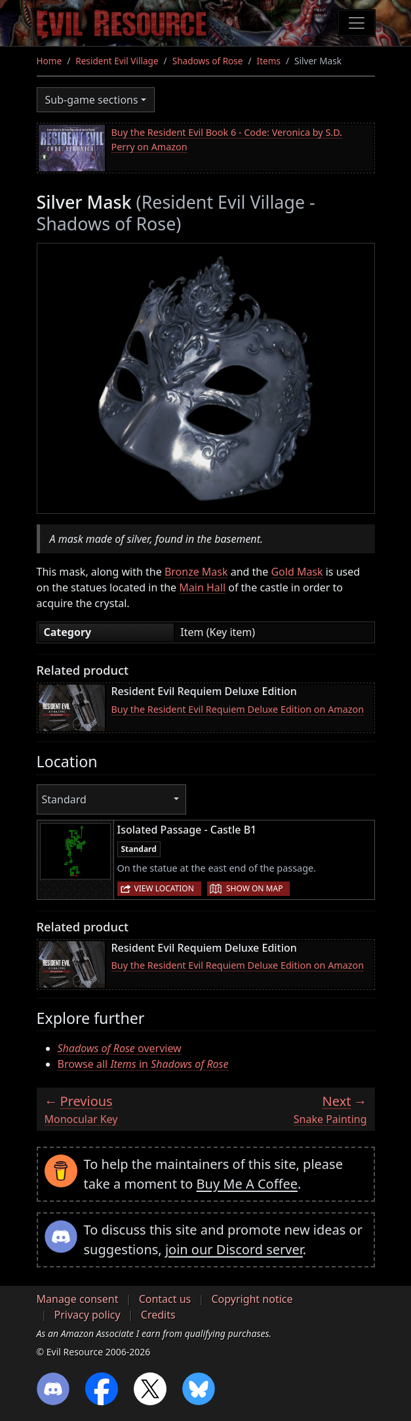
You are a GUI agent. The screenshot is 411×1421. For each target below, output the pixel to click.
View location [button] (164, 888)
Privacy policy (87, 1314)
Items (269, 60)
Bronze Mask (196, 571)
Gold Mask (297, 571)
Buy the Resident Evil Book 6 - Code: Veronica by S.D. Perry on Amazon (226, 139)
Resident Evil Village (116, 60)
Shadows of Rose (207, 60)
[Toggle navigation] (356, 23)
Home (49, 60)
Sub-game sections (91, 100)
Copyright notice (251, 1299)
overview (120, 1048)
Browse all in (143, 1064)
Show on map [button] (254, 888)
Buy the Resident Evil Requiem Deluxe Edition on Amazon (237, 709)
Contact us (165, 1299)
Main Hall (202, 587)
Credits (158, 1314)
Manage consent (78, 1299)
